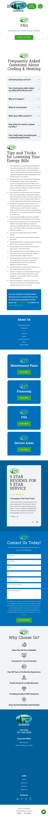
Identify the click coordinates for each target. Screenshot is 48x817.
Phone (9, 567)
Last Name (11, 561)
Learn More (24, 372)
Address (10, 579)
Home (24, 779)
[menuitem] (24, 325)
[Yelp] (26, 799)
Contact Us (24, 789)
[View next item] (37, 522)
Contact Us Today (24, 37)
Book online (31, 6)
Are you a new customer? (15, 584)
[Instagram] (30, 799)
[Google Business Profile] (18, 799)
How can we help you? (14, 590)
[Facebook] (22, 799)
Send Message (24, 620)
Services (24, 786)
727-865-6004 (24, 732)
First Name (11, 555)
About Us (24, 783)
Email (9, 573)
